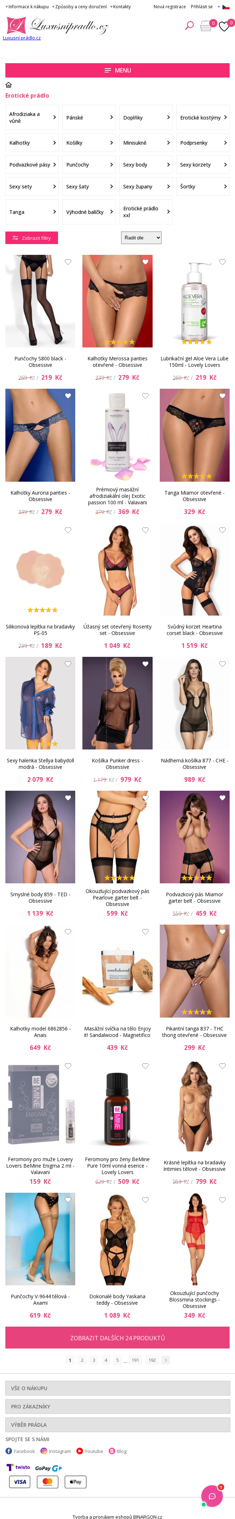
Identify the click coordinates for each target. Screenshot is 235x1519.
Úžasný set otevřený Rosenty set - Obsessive (117, 629)
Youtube (94, 1451)
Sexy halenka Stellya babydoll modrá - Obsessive (40, 763)
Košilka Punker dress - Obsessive (117, 763)
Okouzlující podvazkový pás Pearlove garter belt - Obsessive (117, 897)
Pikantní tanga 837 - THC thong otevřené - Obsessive (194, 1031)
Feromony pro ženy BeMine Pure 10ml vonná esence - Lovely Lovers (117, 1166)
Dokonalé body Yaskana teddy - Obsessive (117, 1299)
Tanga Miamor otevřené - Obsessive (194, 496)
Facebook (24, 1451)
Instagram (60, 1451)
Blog (121, 1451)
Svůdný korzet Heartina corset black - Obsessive (195, 629)
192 (152, 1360)
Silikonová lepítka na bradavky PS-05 (40, 629)
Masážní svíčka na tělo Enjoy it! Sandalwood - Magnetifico (117, 1031)
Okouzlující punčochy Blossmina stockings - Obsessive (194, 1299)
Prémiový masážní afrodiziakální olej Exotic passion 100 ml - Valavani (117, 496)
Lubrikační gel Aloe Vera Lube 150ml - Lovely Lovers (194, 361)
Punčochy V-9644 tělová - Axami (40, 1299)
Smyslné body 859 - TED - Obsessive (40, 897)
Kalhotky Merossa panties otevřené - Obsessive (117, 361)
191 (135, 1360)
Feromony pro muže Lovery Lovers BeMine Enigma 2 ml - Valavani (40, 1166)
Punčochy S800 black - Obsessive (40, 361)
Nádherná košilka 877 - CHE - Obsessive (195, 763)
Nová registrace (170, 7)
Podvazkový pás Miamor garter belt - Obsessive (194, 897)
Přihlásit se (202, 7)
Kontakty (122, 7)
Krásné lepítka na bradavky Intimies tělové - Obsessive (194, 1165)
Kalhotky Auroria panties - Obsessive (40, 496)
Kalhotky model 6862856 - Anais (40, 1031)
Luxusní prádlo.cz (22, 37)
